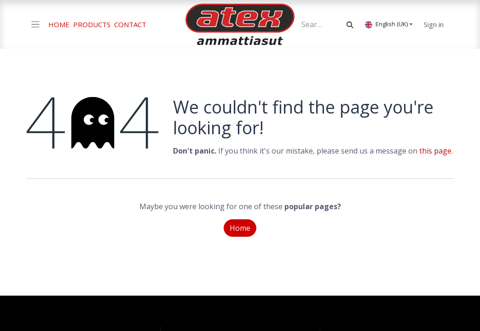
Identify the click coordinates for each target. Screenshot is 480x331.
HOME (58, 24)
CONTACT (130, 24)
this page (435, 151)
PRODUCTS (91, 24)
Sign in (434, 24)
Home (240, 228)
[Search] (350, 24)
